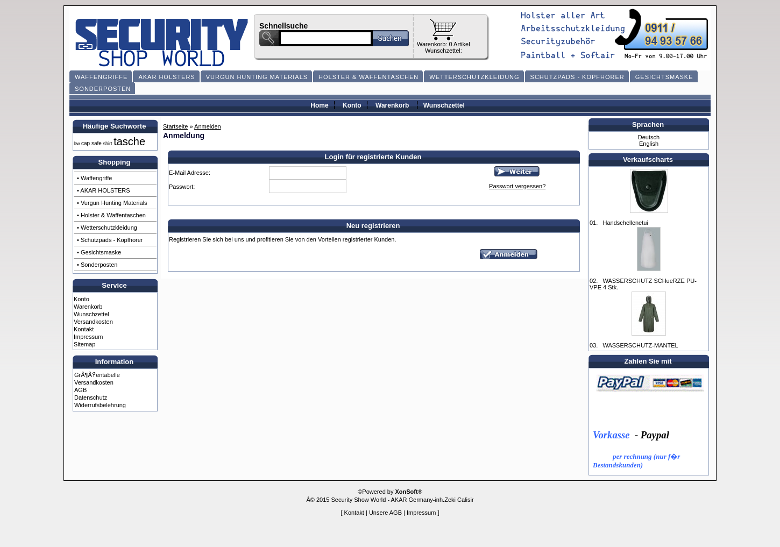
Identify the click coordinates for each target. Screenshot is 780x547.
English (648, 143)
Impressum (88, 336)
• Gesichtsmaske (99, 252)
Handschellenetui (625, 222)
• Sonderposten (97, 264)
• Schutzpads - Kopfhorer (110, 240)
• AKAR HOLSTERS (103, 190)
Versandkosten (93, 321)
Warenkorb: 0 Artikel (443, 44)
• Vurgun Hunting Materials (112, 203)
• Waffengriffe (94, 178)
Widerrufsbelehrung (100, 405)
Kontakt (84, 329)
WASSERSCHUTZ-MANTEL (640, 345)
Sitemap (84, 344)
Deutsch (649, 137)
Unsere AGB (385, 512)
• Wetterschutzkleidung (107, 227)
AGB (80, 390)
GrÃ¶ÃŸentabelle (97, 375)
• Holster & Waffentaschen (111, 215)
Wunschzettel (444, 105)
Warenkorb (392, 105)
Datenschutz (90, 397)
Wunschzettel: (443, 50)
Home (319, 105)
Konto (352, 105)
